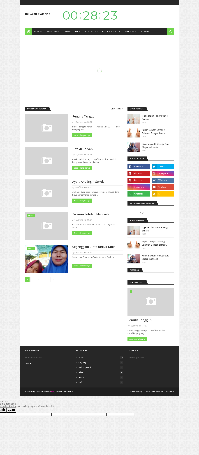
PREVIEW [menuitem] (38, 31)
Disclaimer (169, 392)
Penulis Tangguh (84, 116)
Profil (100, 382)
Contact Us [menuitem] (91, 31)
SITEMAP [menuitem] (145, 31)
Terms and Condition (154, 392)
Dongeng (100, 362)
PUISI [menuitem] (78, 31)
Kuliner (100, 372)
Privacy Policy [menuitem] (110, 31)
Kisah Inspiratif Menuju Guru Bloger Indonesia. (155, 146)
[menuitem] (28, 31)
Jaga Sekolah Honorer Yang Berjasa (155, 117)
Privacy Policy (136, 392)
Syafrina (79, 122)
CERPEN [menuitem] (67, 31)
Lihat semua (116, 109)
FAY (52, 392)
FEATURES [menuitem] (129, 31)
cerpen (100, 357)
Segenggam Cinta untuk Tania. (94, 247)
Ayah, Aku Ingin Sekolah (89, 181)
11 (47, 279)
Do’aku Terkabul (84, 149)
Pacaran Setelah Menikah (90, 214)
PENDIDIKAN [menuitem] (53, 31)
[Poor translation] (11, 410)
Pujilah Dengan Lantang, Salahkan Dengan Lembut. (154, 131)
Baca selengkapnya (82, 135)
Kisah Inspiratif (100, 367)
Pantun (100, 377)
